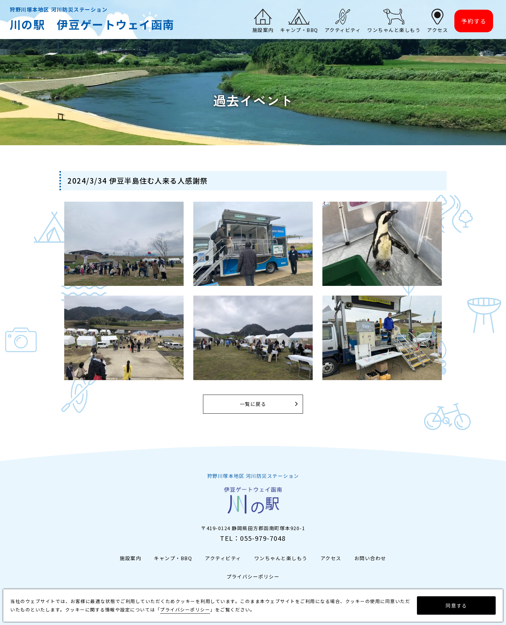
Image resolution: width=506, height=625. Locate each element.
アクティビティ (223, 558)
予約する (473, 21)
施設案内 (130, 558)
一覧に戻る (253, 404)
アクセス (330, 558)
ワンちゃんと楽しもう (281, 558)
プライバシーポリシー (253, 576)
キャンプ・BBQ (173, 558)
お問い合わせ (370, 558)
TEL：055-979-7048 (253, 538)
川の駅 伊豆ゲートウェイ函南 (92, 24)
